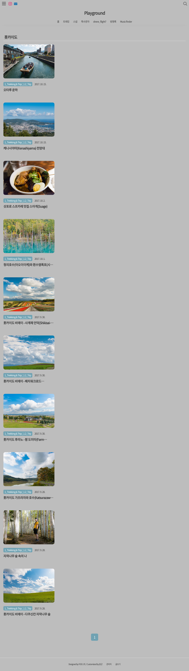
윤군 (100, 664)
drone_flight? (99, 21)
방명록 (113, 21)
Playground (94, 13)
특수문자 (85, 21)
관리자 (108, 664)
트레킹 (66, 21)
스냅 (75, 21)
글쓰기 (117, 664)
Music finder (126, 21)
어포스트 (82, 664)
